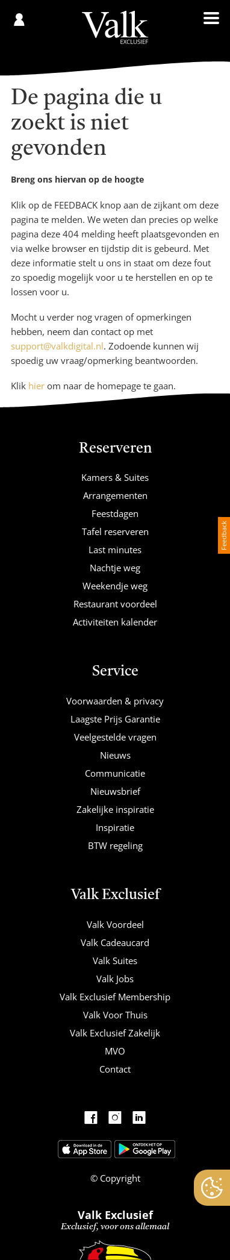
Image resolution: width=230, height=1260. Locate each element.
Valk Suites (115, 960)
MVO (115, 1051)
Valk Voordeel (115, 924)
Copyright (119, 1178)
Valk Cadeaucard (115, 942)
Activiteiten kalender (115, 622)
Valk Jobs (115, 979)
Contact (115, 1069)
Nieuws (115, 755)
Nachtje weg (115, 568)
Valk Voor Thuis (115, 1015)
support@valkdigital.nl (57, 346)
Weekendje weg (115, 586)
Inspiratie (115, 827)
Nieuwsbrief (115, 791)
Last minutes (115, 550)
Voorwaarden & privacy (115, 701)
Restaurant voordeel (115, 604)
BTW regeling (115, 845)
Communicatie (115, 773)
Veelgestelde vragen (115, 737)
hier (36, 386)
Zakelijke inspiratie (115, 809)
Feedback (223, 535)
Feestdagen (115, 513)
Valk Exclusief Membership (115, 997)
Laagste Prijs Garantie (115, 719)
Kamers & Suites (115, 477)
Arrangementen (115, 495)
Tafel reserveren (115, 531)
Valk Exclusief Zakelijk (115, 1033)
